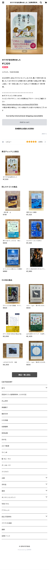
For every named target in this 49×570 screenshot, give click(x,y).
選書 (3, 529)
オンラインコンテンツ (9, 497)
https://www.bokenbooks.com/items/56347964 (20, 104)
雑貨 (3, 491)
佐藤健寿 (5, 427)
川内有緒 (5, 420)
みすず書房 (5, 446)
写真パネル (5, 504)
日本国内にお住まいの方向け (24, 128)
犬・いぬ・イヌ (6, 465)
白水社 (4, 439)
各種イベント (6, 536)
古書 (3, 478)
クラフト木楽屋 (7, 523)
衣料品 (4, 484)
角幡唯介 (5, 407)
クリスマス (5, 472)
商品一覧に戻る (24, 375)
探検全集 (5, 433)
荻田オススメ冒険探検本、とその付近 (14, 394)
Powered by (24, 550)
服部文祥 (5, 414)
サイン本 (4, 452)
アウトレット (6, 510)
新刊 (3, 388)
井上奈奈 (5, 401)
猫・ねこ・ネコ (6, 459)
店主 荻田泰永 (7, 517)
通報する (44, 134)
